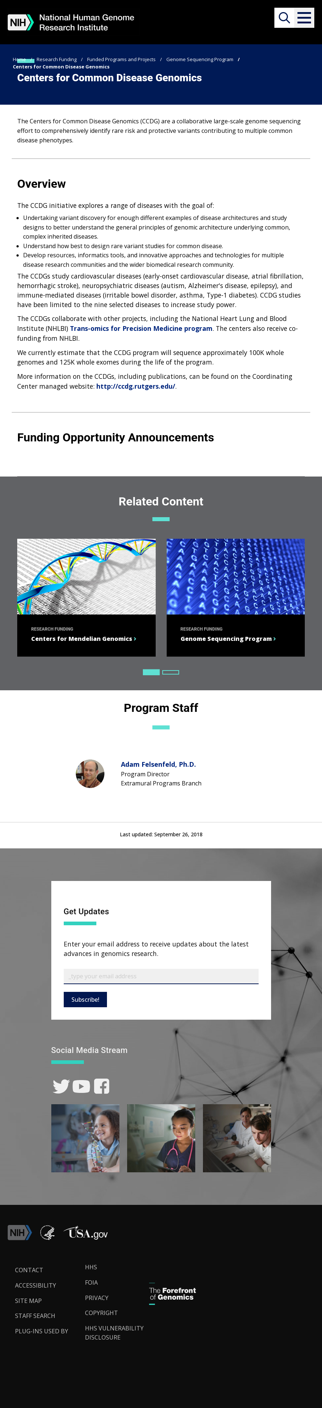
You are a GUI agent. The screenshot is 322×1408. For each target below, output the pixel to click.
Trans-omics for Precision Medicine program (141, 328)
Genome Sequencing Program (199, 59)
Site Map (28, 1301)
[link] (61, 1086)
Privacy (96, 1298)
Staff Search (35, 1316)
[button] (304, 18)
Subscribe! (85, 1000)
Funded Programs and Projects (121, 59)
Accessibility (35, 1285)
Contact (29, 1270)
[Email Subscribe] (161, 976)
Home (19, 59)
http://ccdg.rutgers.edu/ (135, 386)
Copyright (101, 1313)
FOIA (91, 1282)
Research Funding (57, 59)
